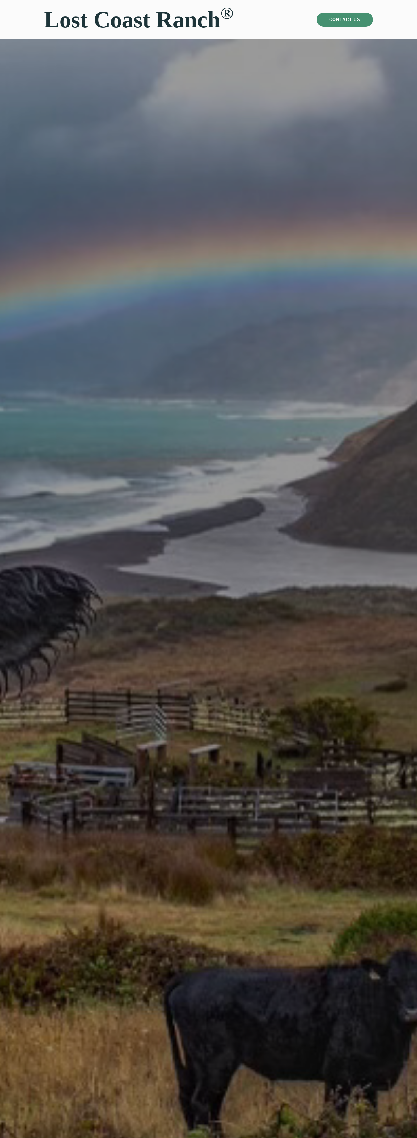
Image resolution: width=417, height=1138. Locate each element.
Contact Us (344, 19)
